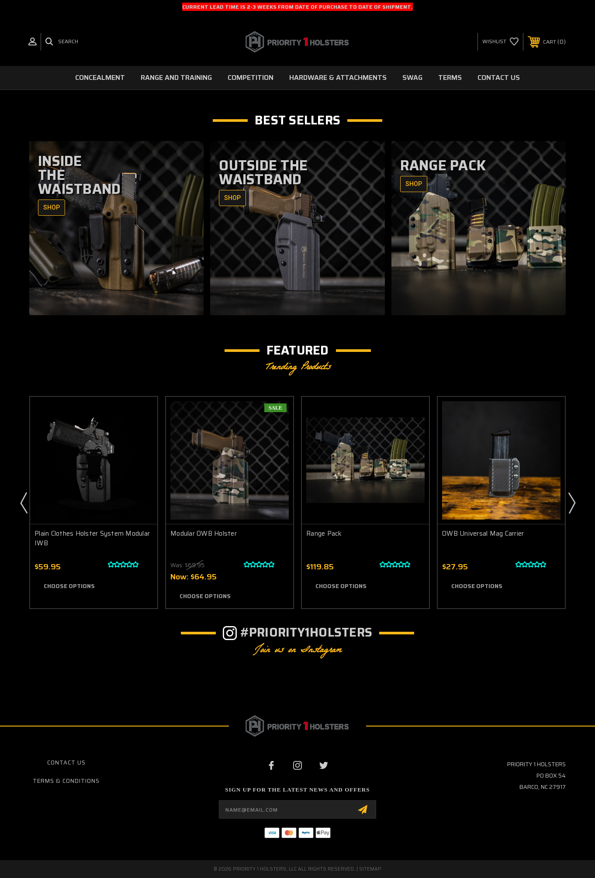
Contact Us (498, 77)
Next (571, 502)
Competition (250, 77)
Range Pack (324, 533)
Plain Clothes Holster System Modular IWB (92, 538)
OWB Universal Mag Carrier (483, 533)
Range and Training (176, 77)
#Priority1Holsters (306, 632)
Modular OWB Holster (203, 533)
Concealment (100, 77)
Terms (450, 77)
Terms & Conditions (66, 780)
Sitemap (370, 869)
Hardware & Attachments (338, 77)
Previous (23, 502)
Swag (412, 77)
